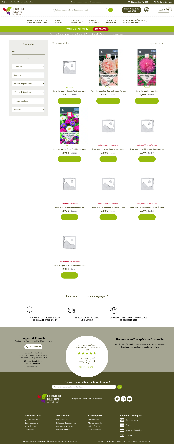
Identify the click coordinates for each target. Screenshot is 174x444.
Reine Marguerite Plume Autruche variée (108, 207)
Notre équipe (30, 426)
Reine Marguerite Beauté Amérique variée (69, 91)
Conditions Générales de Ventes (66, 441)
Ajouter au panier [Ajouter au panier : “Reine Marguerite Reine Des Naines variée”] (69, 159)
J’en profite (100, 29)
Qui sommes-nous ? (33, 419)
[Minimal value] (28, 54)
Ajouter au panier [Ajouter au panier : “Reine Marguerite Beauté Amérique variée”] (69, 101)
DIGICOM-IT (146, 441)
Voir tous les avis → (87, 367)
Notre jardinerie (31, 423)
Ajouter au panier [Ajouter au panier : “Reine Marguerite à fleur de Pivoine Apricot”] (108, 101)
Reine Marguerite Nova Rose (146, 91)
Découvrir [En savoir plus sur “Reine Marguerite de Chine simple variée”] (108, 159)
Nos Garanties (28, 2)
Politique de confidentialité (45, 441)
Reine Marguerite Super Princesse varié (69, 265)
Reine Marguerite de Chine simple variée (108, 149)
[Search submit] (110, 10)
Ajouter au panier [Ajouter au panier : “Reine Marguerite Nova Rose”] (146, 101)
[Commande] (155, 43)
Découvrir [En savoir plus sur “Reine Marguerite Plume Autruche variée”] (108, 217)
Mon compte (93, 419)
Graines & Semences (66, 34)
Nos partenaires (63, 429)
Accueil (53, 34)
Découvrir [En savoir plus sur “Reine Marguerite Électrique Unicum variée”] (147, 159)
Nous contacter (94, 429)
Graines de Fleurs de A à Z (87, 34)
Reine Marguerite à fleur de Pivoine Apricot (108, 91)
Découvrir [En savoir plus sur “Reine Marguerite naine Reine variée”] (69, 217)
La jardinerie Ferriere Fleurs (12, 2)
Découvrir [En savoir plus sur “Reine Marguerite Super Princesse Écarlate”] (147, 217)
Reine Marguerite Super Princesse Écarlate (147, 207)
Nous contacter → (33, 367)
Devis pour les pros (64, 426)
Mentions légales (29, 441)
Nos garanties (62, 419)
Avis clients (29, 429)
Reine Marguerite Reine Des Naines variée (69, 149)
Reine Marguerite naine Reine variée (69, 207)
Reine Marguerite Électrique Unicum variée (147, 149)
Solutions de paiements (66, 423)
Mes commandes (95, 423)
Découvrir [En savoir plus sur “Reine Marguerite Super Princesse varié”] (69, 275)
